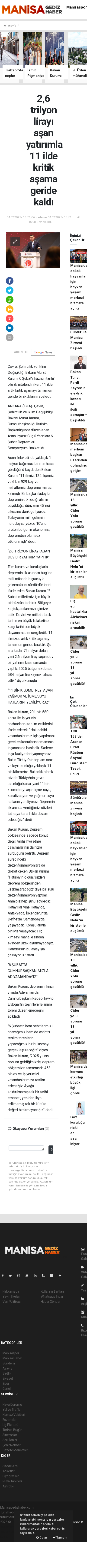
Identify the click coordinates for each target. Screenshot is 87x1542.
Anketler (9, 1471)
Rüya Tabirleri (12, 1481)
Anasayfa (10, 25)
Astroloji (8, 1486)
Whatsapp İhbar (52, 1296)
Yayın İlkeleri (11, 1296)
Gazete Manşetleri (16, 1450)
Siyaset (8, 1378)
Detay (42, 1537)
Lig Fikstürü (11, 1425)
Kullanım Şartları (52, 1291)
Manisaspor (76, 7)
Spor (6, 1383)
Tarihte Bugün (13, 1430)
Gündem (9, 1363)
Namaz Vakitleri (14, 1414)
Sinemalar (10, 1435)
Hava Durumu (12, 1404)
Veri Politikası (12, 1301)
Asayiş (7, 1368)
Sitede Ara (10, 1466)
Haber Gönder (51, 1301)
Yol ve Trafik (11, 1409)
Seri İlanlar (10, 1440)
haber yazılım (9, 1531)
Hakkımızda (11, 1291)
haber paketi (9, 1527)
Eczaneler (10, 1420)
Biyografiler (11, 1476)
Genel (7, 1388)
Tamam (60, 1537)
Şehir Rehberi (12, 1445)
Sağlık (7, 1373)
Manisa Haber (12, 1358)
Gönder (52, 1149)
